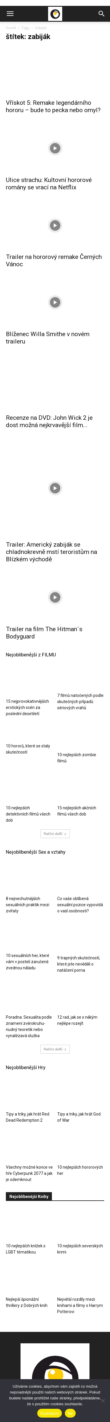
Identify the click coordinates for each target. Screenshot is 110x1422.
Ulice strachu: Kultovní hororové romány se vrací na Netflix (49, 183)
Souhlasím (49, 1413)
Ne (70, 1413)
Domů (11, 27)
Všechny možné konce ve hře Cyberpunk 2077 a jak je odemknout (29, 1122)
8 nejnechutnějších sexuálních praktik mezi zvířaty (27, 853)
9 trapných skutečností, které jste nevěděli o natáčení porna (78, 913)
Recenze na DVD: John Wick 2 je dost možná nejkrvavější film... (49, 414)
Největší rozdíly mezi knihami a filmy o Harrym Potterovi (80, 1254)
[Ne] (103, 1401)
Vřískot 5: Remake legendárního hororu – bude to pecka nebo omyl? (53, 106)
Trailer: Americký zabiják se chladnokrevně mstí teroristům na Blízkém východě (51, 495)
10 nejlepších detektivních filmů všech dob (28, 763)
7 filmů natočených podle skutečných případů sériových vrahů (80, 650)
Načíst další (55, 782)
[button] (10, 14)
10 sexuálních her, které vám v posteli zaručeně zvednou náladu (27, 913)
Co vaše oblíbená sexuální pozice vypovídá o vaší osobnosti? (80, 853)
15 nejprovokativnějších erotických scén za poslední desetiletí (27, 650)
